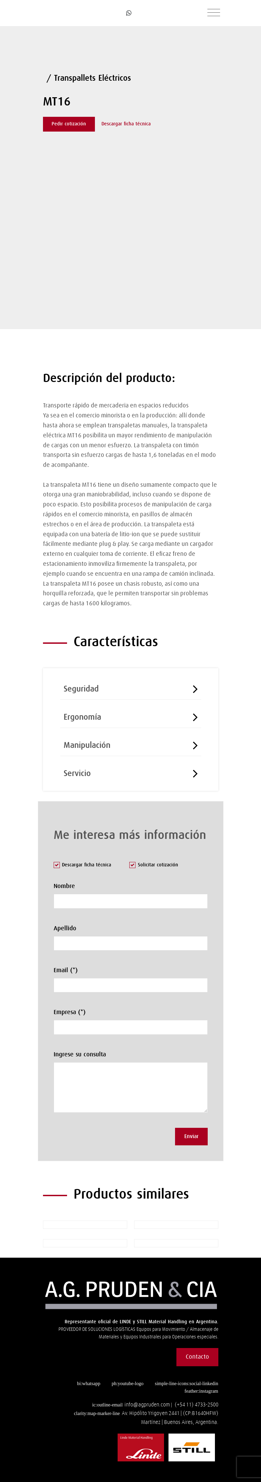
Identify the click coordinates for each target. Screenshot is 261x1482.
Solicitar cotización (153, 865)
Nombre (64, 886)
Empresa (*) (70, 1012)
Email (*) (66, 970)
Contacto (197, 1357)
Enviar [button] (191, 1136)
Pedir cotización (69, 124)
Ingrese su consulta (80, 1055)
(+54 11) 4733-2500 (196, 1404)
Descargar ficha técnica (126, 124)
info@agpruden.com (147, 1404)
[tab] (130, 687)
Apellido (65, 928)
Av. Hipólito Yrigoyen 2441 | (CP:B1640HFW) (170, 1413)
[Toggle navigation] (214, 13)
